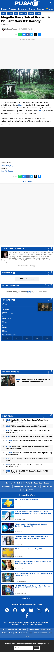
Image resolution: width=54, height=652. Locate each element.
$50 (27, 338)
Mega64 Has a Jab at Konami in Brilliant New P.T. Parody (26, 19)
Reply (32, 266)
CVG (50, 633)
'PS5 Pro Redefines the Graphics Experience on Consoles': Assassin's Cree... (28, 431)
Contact (46, 483)
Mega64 (31, 13)
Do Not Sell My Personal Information (31, 624)
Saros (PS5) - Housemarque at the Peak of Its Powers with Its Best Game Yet (27, 447)
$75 (17, 338)
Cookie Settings (47, 486)
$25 (37, 338)
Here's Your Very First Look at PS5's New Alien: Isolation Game (28, 460)
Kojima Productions (7, 318)
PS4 (16, 13)
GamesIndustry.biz (40, 633)
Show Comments (27, 279)
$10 (47, 338)
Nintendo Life (12, 629)
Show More (27, 598)
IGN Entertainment (31, 622)
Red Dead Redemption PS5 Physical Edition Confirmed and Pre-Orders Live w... (28, 466)
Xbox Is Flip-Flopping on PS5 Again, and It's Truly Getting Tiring (29, 441)
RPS (27, 636)
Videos (38, 13)
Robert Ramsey (12, 29)
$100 (7, 338)
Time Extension (33, 629)
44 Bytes (46, 622)
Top (7, 483)
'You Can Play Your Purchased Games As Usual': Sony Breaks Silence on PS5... (27, 421)
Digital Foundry (46, 629)
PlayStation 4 (5, 309)
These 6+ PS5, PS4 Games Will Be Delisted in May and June (29, 436)
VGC (30, 633)
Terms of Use (18, 486)
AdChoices (15, 624)
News (3, 13)
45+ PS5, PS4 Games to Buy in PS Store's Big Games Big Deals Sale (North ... (29, 454)
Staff (18, 483)
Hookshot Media (14, 622)
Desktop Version (27, 490)
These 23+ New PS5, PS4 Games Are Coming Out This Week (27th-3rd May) (27, 472)
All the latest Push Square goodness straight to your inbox (27, 644)
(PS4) (7, 165)
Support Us (38, 483)
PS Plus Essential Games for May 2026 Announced (26, 426)
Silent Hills (23, 13)
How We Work (27, 483)
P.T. (40, 111)
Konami (10, 13)
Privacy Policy (6, 486)
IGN (16, 633)
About (13, 483)
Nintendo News (7, 633)
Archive (36, 486)
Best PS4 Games (7, 171)
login (29, 292)
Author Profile (23, 266)
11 (31, 181)
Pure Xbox (22, 629)
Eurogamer (23, 633)
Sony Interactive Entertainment (10, 314)
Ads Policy (28, 486)
